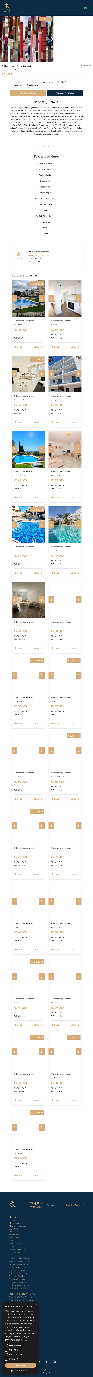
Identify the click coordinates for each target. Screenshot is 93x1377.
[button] (20, 1370)
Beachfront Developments (20, 1270)
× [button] (36, 1305)
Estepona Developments (19, 1279)
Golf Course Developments (20, 1273)
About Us (12, 1220)
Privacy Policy (14, 1252)
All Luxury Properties (17, 1226)
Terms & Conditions (17, 1249)
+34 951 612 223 (34, 261)
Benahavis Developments (19, 1276)
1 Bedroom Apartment (61, 320)
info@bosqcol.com (35, 258)
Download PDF (46, 146)
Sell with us (13, 1231)
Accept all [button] (20, 1365)
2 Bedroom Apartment (24, 320)
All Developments (16, 1223)
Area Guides (14, 1240)
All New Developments (18, 1264)
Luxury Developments (18, 1267)
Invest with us (14, 1234)
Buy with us (13, 1229)
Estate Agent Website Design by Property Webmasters (46, 1373)
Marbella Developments (19, 1285)
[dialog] (20, 1338)
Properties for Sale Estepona (21, 1300)
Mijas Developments (17, 1288)
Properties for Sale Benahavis (21, 1297)
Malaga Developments (18, 1282)
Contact (12, 1246)
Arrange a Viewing (65, 93)
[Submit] (82, 1205)
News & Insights (15, 1237)
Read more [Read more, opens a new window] (25, 1340)
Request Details (28, 93)
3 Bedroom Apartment (24, 923)
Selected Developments (19, 1261)
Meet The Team (15, 1243)
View (38, 347)
